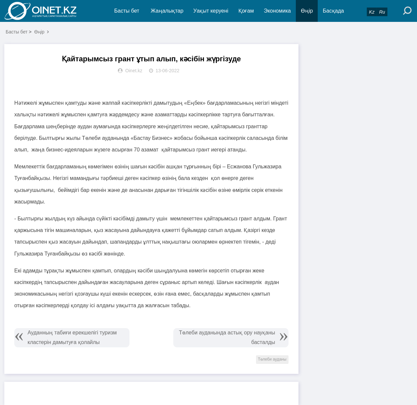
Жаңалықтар (167, 11)
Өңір (307, 11)
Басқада (333, 11)
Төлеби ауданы (272, 359)
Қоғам (246, 11)
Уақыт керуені (210, 11)
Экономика (277, 11)
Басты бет (126, 11)
